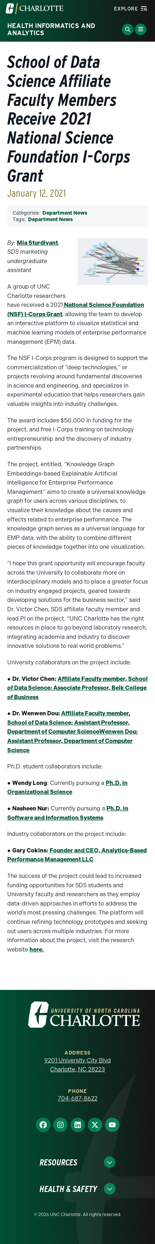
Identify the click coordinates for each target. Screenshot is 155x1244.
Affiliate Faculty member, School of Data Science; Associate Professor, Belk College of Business (77, 688)
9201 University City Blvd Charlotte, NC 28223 (77, 1065)
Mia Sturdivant (37, 242)
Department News (64, 213)
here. (36, 949)
